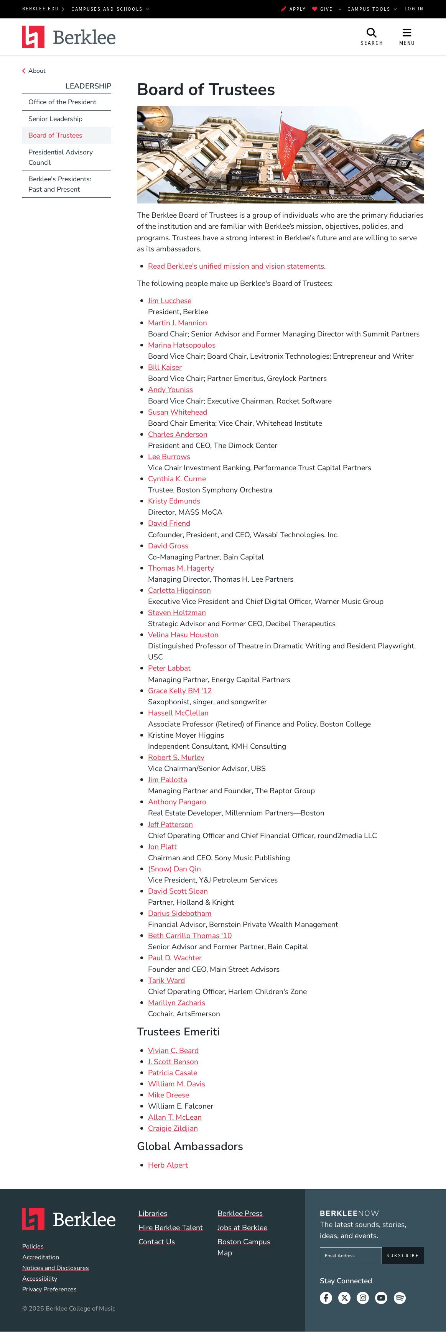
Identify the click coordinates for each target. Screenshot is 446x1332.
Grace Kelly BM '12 (180, 691)
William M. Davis (176, 1084)
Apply (293, 9)
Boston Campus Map (243, 1247)
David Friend (169, 523)
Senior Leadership (55, 118)
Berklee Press (240, 1213)
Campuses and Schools (108, 9)
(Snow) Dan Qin (174, 869)
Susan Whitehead (177, 412)
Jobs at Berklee (242, 1227)
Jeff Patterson (170, 824)
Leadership (88, 86)
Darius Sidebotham (180, 913)
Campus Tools (370, 9)
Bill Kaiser (165, 367)
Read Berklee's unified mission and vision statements (236, 266)
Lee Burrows (169, 456)
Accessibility (39, 1279)
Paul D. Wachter (175, 958)
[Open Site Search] (372, 37)
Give (322, 9)
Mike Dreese (168, 1095)
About (37, 71)
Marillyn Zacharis (176, 1002)
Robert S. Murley (176, 757)
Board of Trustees (55, 135)
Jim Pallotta (167, 779)
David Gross (168, 546)
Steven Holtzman (177, 612)
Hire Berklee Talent (170, 1227)
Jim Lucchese (169, 300)
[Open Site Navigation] (407, 37)
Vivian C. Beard (173, 1050)
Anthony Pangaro (177, 802)
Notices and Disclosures (55, 1268)
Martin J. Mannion (177, 323)
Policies (33, 1246)
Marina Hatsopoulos (182, 345)
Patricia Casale (172, 1073)
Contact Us (156, 1242)
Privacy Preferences (49, 1289)
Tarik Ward (166, 980)
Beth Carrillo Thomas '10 (190, 935)
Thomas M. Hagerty (181, 568)
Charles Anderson (177, 434)
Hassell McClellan (178, 713)
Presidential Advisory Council (60, 157)
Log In (414, 9)
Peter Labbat (169, 668)
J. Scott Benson (173, 1061)
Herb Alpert (168, 1165)
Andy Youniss (170, 389)
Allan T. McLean (175, 1117)
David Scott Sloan (178, 891)
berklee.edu (40, 9)
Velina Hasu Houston (183, 635)
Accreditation (40, 1257)
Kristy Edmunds (174, 501)
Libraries (152, 1213)
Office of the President (62, 102)
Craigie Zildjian (173, 1128)
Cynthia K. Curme (177, 479)
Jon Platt (162, 847)
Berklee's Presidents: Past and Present (59, 184)
